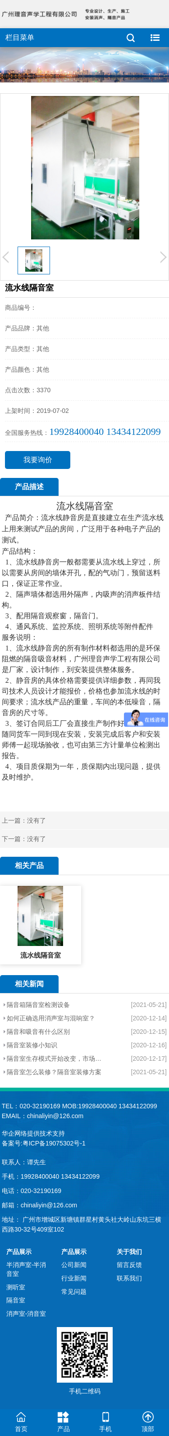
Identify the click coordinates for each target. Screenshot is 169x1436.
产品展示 (19, 1251)
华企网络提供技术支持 (33, 1133)
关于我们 (129, 1251)
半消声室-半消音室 (26, 1269)
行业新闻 (74, 1278)
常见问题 (74, 1291)
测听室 (15, 1287)
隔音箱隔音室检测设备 (38, 1004)
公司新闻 (74, 1264)
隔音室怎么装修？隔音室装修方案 (54, 1072)
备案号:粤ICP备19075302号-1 (44, 1143)
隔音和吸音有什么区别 (38, 1031)
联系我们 (129, 1278)
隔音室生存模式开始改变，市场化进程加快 (55, 1058)
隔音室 (99, 506)
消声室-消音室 (26, 1313)
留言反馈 (129, 1264)
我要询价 (37, 460)
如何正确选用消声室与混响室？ (51, 1018)
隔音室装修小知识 (32, 1045)
